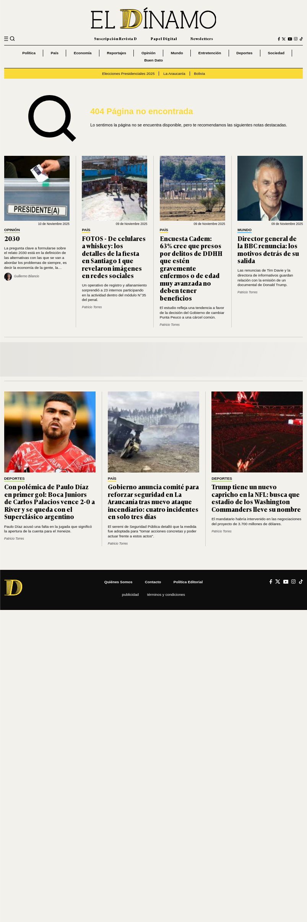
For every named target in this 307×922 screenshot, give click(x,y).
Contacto (153, 582)
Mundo (177, 53)
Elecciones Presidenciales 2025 (128, 73)
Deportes (244, 53)
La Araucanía (174, 73)
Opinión (148, 53)
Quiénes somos (118, 582)
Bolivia (199, 73)
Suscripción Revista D (115, 38)
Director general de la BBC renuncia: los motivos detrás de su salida (268, 249)
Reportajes (116, 53)
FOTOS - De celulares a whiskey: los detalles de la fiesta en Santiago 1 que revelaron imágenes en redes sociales (114, 257)
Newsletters (201, 38)
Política (29, 53)
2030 (12, 238)
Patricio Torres (92, 307)
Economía (83, 53)
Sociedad (276, 53)
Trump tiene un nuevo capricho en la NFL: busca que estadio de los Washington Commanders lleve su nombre (256, 498)
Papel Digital (164, 38)
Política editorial (188, 582)
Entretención (209, 53)
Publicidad (130, 594)
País (54, 53)
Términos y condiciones (166, 594)
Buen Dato (153, 60)
